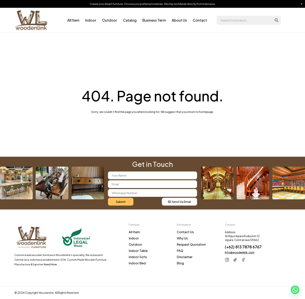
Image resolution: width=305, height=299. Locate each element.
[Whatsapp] (295, 290)
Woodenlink (46, 293)
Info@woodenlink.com (239, 252)
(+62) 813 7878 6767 (243, 246)
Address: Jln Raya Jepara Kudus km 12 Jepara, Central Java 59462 (242, 236)
